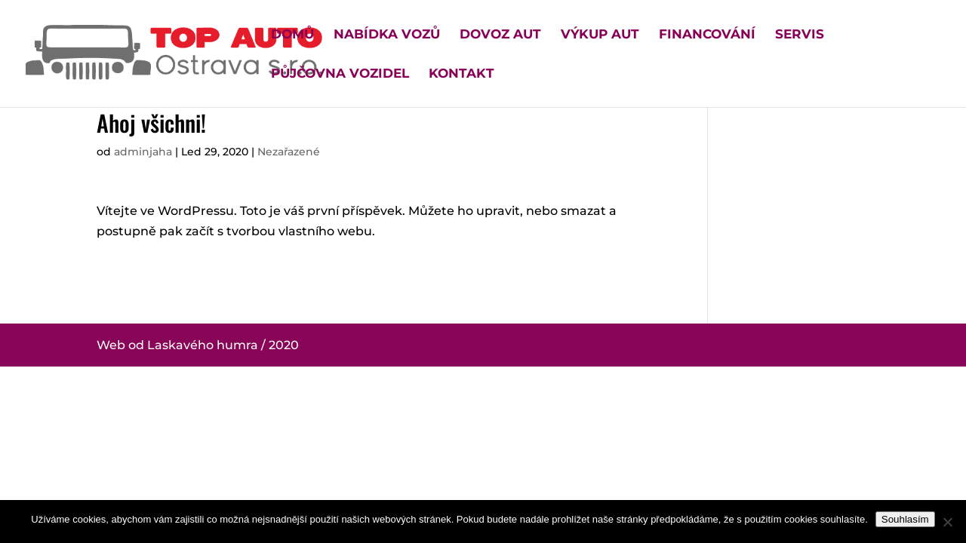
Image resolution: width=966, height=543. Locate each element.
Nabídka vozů (387, 35)
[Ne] (947, 521)
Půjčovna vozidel (340, 74)
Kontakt (461, 74)
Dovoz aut (500, 35)
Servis (799, 35)
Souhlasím (905, 519)
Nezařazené (288, 151)
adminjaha (143, 151)
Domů (292, 35)
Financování (707, 35)
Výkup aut (600, 35)
